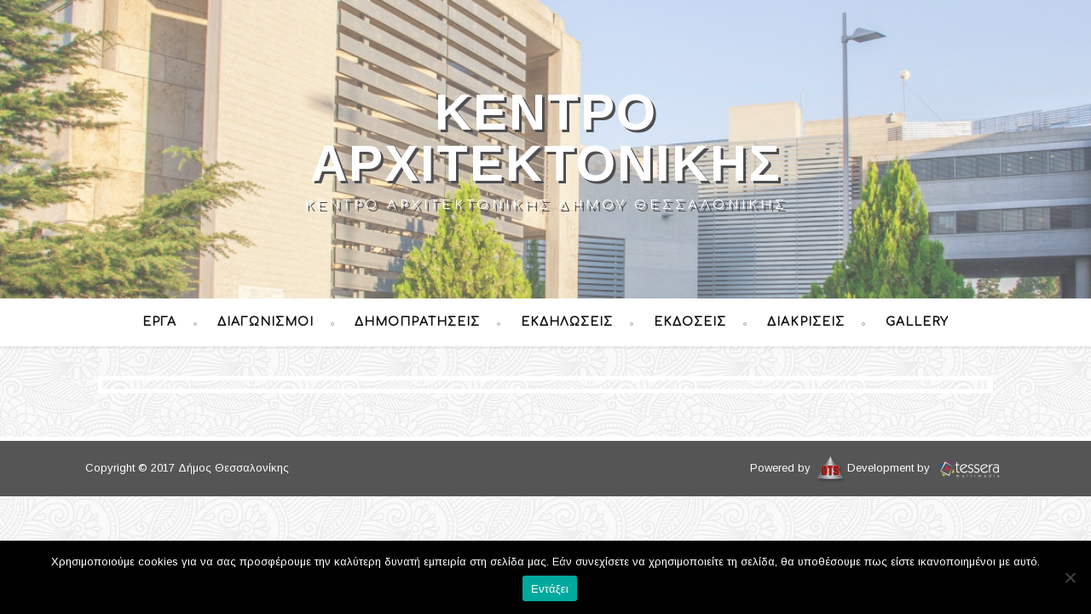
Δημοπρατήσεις (417, 322)
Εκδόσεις (690, 322)
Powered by (798, 467)
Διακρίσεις (806, 322)
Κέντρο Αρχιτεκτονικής (546, 138)
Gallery (917, 322)
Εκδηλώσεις (567, 322)
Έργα (159, 322)
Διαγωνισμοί (265, 322)
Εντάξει (550, 588)
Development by (926, 467)
